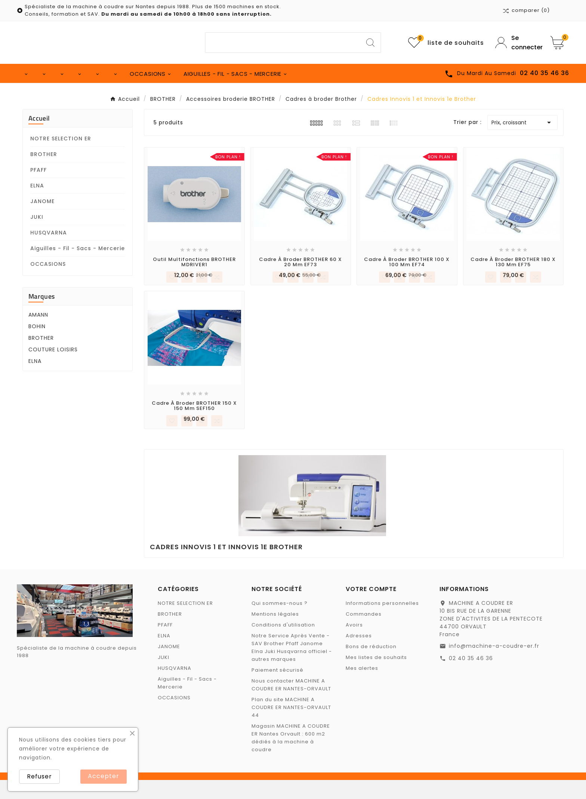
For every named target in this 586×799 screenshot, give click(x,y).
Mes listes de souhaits (376, 676)
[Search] (370, 42)
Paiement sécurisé (277, 689)
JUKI (36, 236)
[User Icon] (517, 42)
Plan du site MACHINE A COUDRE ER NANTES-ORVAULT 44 (291, 726)
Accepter (103, 776)
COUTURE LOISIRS (53, 368)
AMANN (38, 334)
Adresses (359, 654)
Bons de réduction (371, 665)
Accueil (39, 137)
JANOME (42, 220)
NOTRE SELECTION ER (60, 157)
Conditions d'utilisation (283, 643)
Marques (41, 315)
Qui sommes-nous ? (280, 622)
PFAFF (38, 189)
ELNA (37, 204)
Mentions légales (275, 633)
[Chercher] (283, 42)
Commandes (364, 633)
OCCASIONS (48, 283)
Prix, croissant (522, 141)
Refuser (39, 776)
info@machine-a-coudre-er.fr (494, 665)
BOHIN (37, 345)
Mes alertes (362, 687)
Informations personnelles (382, 622)
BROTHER (43, 173)
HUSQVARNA (48, 251)
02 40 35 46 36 (471, 677)
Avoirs (354, 643)
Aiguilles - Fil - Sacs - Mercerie (77, 267)
